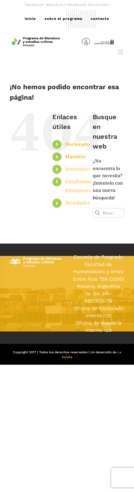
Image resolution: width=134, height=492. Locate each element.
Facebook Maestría (44, 5)
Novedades (77, 203)
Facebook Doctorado (88, 5)
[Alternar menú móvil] (120, 52)
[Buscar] (97, 213)
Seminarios (78, 169)
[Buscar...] (108, 213)
